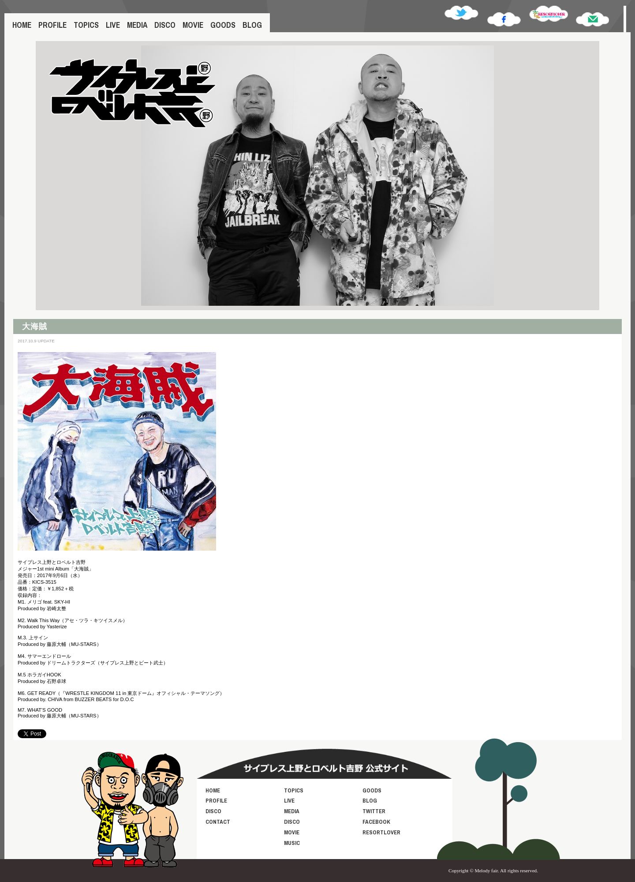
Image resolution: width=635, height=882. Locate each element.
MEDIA (137, 25)
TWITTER (373, 811)
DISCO (165, 25)
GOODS (222, 25)
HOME (21, 25)
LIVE (113, 25)
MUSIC (292, 843)
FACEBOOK (376, 822)
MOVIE (193, 25)
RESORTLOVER (381, 832)
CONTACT (217, 822)
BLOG (252, 25)
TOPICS (86, 25)
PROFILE (52, 25)
